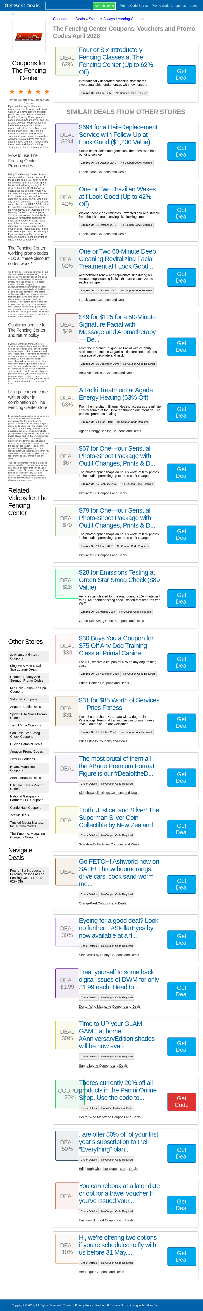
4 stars (38, 91)
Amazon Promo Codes (26, 751)
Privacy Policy (84, 1305)
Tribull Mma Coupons (25, 725)
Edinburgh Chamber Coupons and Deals (108, 1169)
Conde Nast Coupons (25, 807)
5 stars (47, 91)
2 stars (21, 91)
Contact (68, 1305)
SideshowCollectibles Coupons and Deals (109, 793)
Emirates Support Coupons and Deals (106, 1220)
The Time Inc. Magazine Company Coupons (27, 835)
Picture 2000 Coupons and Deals (103, 493)
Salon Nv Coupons (23, 699)
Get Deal (182, 74)
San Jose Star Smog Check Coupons (25, 734)
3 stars (30, 91)
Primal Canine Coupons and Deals (104, 683)
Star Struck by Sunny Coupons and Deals (109, 955)
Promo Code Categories (169, 5)
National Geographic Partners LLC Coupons (26, 798)
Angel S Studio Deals (25, 707)
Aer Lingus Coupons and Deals (101, 1272)
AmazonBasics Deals (25, 778)
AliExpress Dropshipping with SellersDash (133, 1305)
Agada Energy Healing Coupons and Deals (110, 431)
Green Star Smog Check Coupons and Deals (111, 621)
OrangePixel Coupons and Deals (103, 903)
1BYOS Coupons (22, 759)
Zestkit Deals (19, 815)
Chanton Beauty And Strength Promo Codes (26, 678)
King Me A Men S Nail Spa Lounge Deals (26, 667)
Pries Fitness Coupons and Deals (103, 741)
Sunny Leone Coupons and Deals (103, 1065)
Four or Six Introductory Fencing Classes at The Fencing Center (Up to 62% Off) (27, 876)
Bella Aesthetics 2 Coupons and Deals (106, 373)
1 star (12, 91)
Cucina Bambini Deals (26, 744)
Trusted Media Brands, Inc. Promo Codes (26, 824)
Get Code (182, 1101)
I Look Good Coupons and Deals (102, 172)
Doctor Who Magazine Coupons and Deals (110, 1006)
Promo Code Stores (134, 5)
